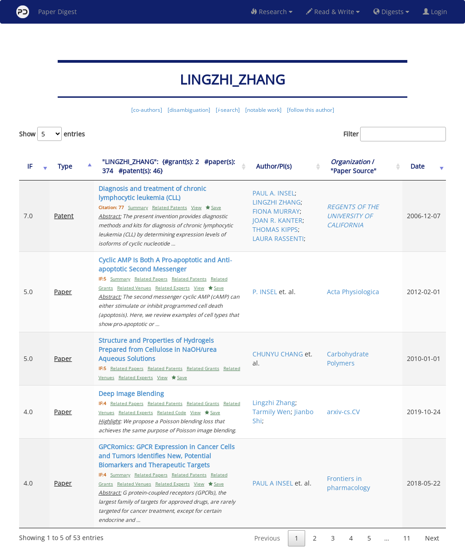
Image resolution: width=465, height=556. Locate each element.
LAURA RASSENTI (310, 247)
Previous (267, 510)
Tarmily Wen (314, 402)
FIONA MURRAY (317, 211)
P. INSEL (307, 296)
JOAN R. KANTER (318, 220)
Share (279, 547)
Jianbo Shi (310, 411)
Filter (394, 134)
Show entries (52, 134)
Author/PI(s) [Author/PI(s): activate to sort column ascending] (316, 166)
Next (432, 510)
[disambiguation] (189, 110)
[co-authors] (146, 110)
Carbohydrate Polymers (374, 354)
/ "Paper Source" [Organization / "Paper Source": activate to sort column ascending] (380, 166)
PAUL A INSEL (315, 460)
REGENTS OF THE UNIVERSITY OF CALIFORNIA (379, 220)
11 (407, 510)
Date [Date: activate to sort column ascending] (427, 166)
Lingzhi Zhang (316, 393)
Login (437, 11)
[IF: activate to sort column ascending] (31, 166)
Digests (391, 11)
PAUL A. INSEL (316, 188)
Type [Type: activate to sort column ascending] (58, 166)
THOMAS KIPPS (318, 234)
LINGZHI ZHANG (307, 202)
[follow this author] (310, 110)
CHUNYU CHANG (308, 354)
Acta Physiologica (379, 296)
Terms (236, 547)
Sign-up (213, 547)
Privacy (258, 547)
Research (271, 11)
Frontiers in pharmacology (374, 465)
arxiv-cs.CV (369, 402)
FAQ (194, 547)
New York (306, 547)
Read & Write (333, 11)
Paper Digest (46, 11)
